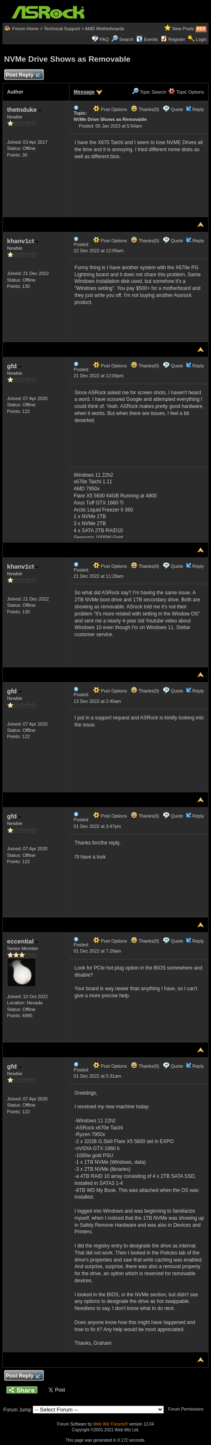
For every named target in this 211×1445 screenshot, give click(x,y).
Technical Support (62, 28)
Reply (198, 109)
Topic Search (149, 91)
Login (201, 39)
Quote (177, 109)
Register (176, 39)
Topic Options (186, 91)
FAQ (104, 39)
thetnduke (24, 109)
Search (126, 39)
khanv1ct (22, 240)
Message (84, 92)
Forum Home (25, 28)
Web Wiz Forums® (110, 1424)
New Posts (183, 28)
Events (147, 39)
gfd (14, 365)
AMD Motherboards (104, 28)
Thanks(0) (145, 109)
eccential (22, 941)
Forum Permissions (188, 1409)
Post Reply (22, 75)
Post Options (110, 109)
